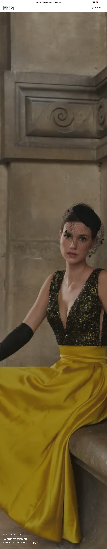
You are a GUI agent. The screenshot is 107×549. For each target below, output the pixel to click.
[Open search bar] (90, 8)
